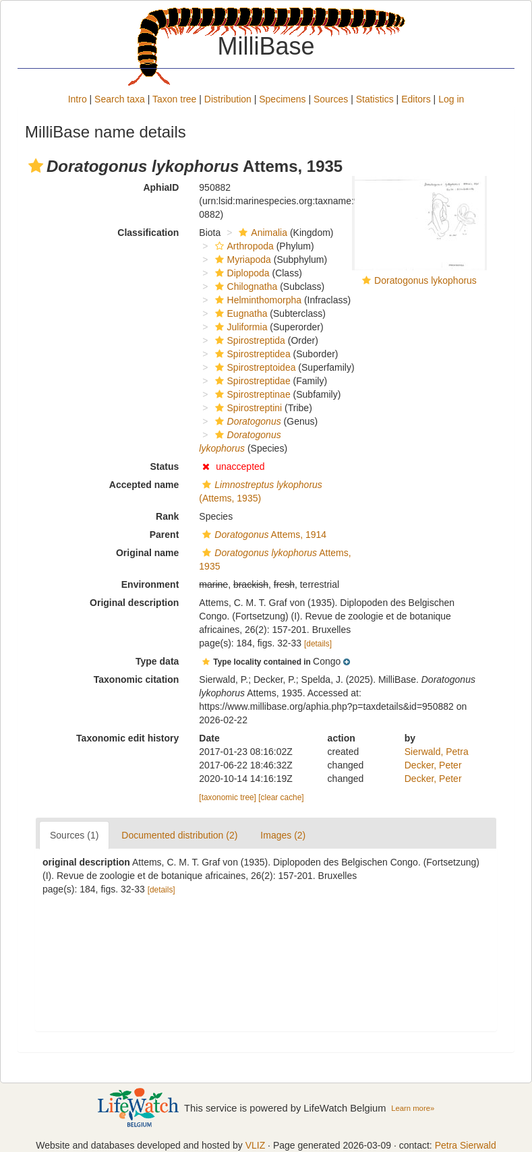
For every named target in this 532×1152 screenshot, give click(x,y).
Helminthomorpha (257, 300)
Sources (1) (74, 835)
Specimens (282, 99)
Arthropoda (243, 246)
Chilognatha (245, 286)
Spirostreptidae (251, 380)
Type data (157, 661)
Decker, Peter (433, 765)
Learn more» (412, 1108)
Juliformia (240, 327)
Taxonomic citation (136, 679)
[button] (36, 166)
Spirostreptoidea (254, 367)
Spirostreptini (247, 407)
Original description (134, 602)
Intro (77, 99)
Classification (148, 232)
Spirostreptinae (251, 394)
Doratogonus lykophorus (425, 280)
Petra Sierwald (465, 1145)
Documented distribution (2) (179, 835)
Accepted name (144, 484)
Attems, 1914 (262, 534)
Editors (416, 99)
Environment (150, 584)
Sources (331, 99)
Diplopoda (241, 273)
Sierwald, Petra (437, 751)
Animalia (261, 232)
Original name (147, 552)
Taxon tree (174, 99)
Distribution (228, 99)
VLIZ (255, 1145)
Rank (167, 516)
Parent (164, 534)
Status (164, 466)
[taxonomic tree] (227, 797)
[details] (318, 643)
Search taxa (119, 99)
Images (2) (282, 835)
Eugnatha (240, 313)
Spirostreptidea (251, 353)
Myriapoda (241, 259)
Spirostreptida (248, 340)
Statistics (375, 99)
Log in (451, 99)
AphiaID (161, 187)
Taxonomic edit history (127, 738)
